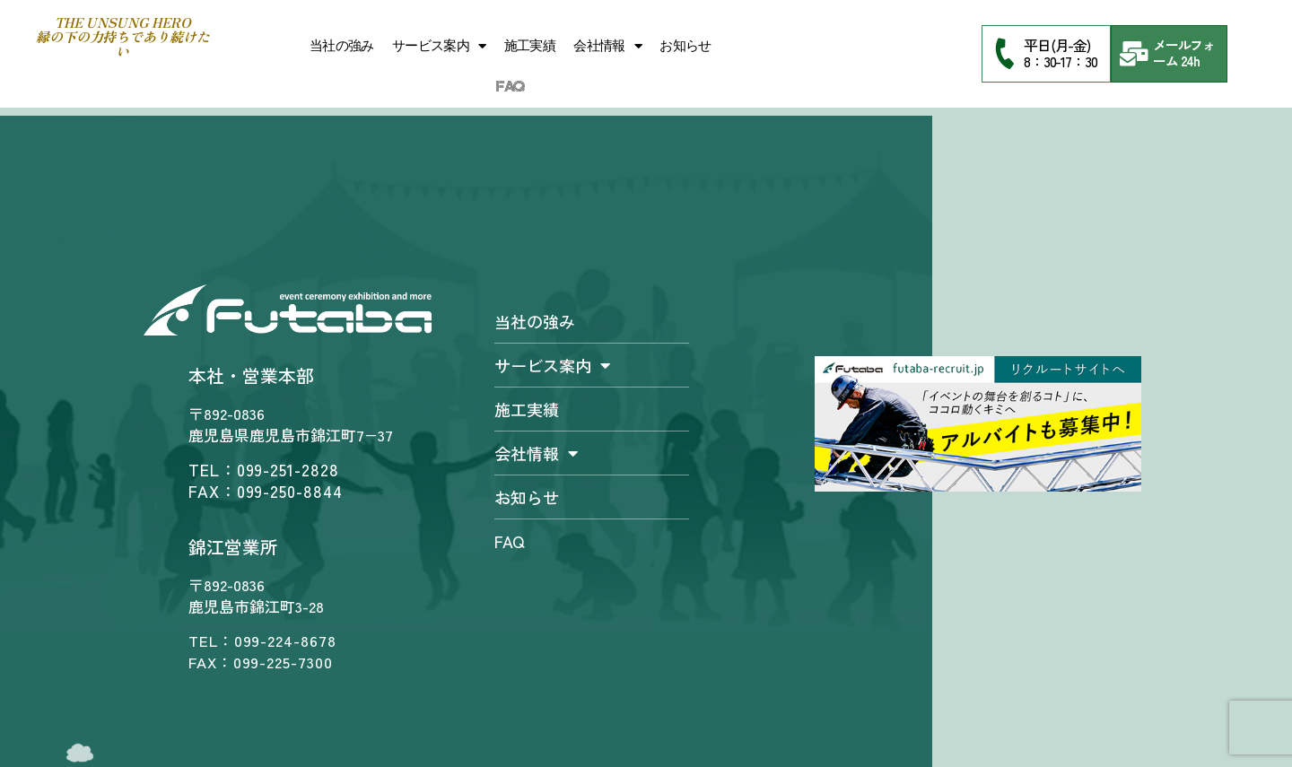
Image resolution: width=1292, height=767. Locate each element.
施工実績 (530, 46)
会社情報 (607, 46)
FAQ (510, 87)
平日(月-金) (1057, 45)
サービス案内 (439, 46)
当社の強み (342, 46)
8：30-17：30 (1060, 61)
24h (1190, 60)
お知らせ (685, 46)
